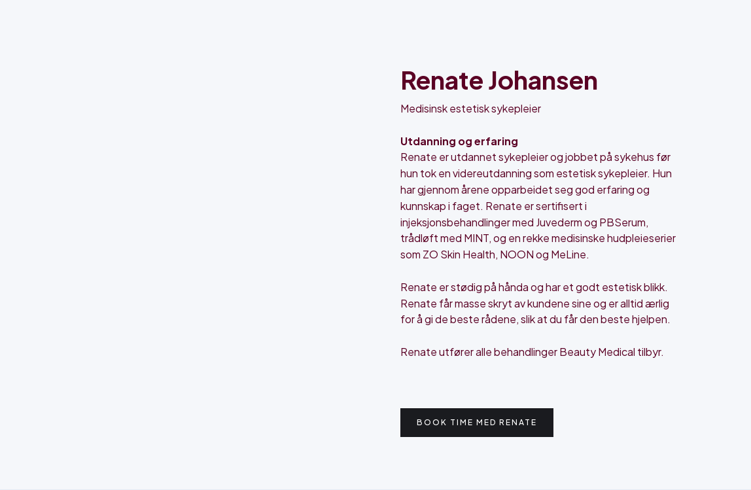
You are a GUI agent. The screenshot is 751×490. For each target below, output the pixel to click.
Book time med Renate (477, 422)
